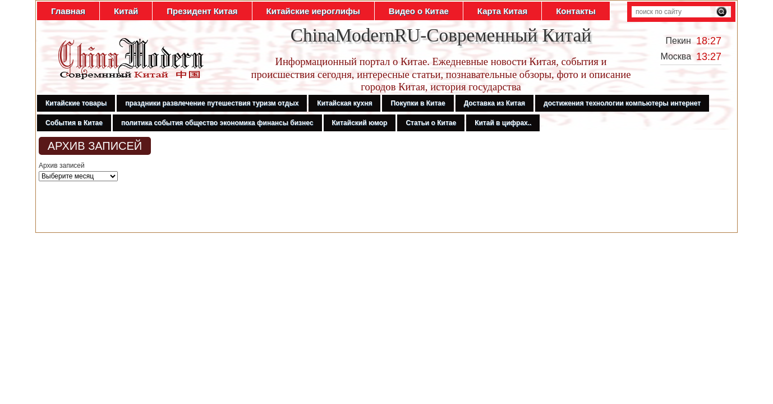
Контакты (576, 11)
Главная (68, 11)
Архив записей (62, 165)
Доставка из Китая (494, 103)
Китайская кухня (344, 103)
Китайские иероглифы (313, 11)
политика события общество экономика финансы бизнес (217, 123)
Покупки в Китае (417, 103)
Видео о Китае (419, 11)
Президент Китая (202, 11)
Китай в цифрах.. (503, 123)
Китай (126, 11)
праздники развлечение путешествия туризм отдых (211, 103)
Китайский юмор (360, 123)
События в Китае (74, 123)
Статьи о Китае (431, 123)
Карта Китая (502, 11)
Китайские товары (76, 103)
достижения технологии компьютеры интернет (622, 103)
